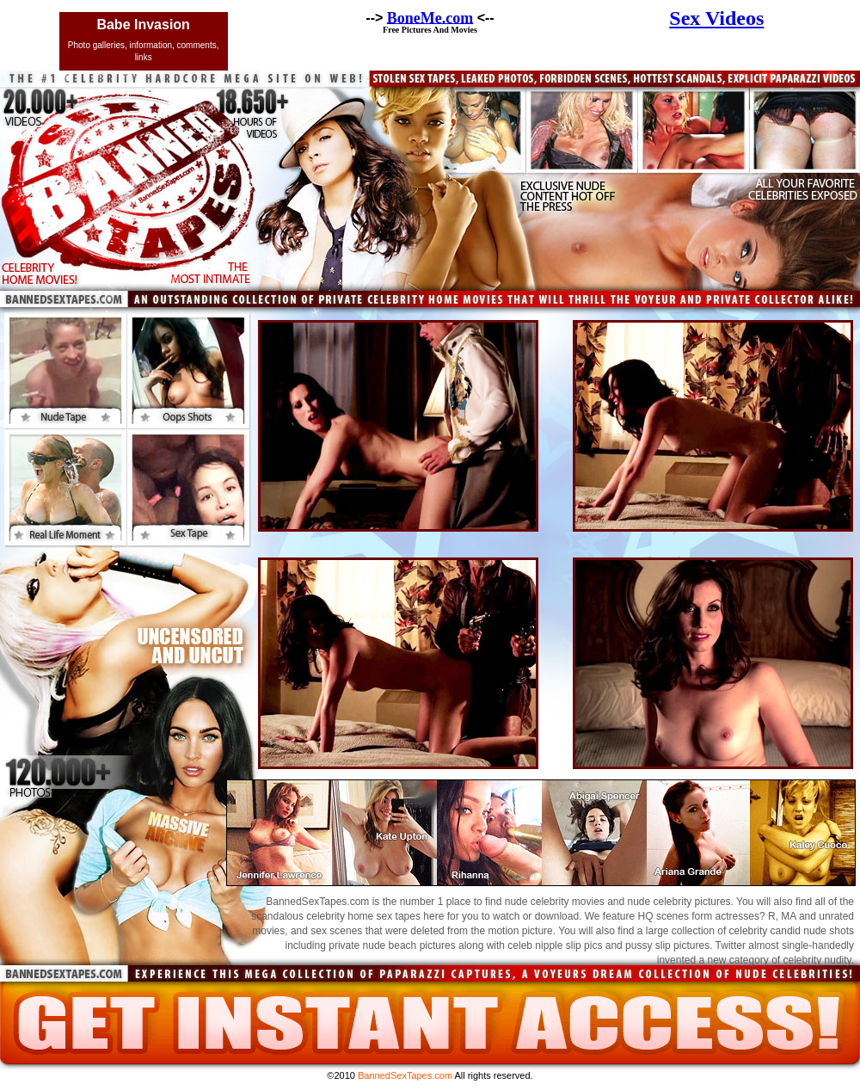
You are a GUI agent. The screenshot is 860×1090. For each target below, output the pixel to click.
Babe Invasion (142, 24)
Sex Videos (716, 18)
